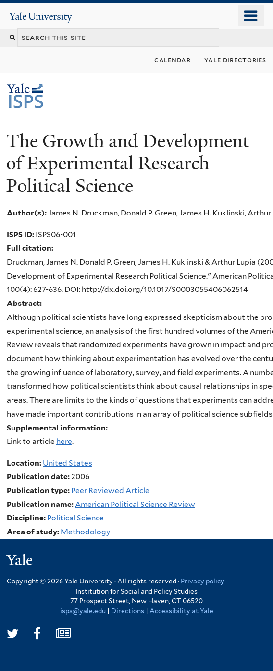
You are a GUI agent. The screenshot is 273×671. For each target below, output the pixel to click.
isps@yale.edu (83, 611)
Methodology (86, 531)
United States (67, 463)
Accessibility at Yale (181, 611)
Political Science (75, 517)
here (64, 441)
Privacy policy (202, 581)
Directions (127, 611)
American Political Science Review (135, 504)
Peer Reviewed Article (110, 490)
